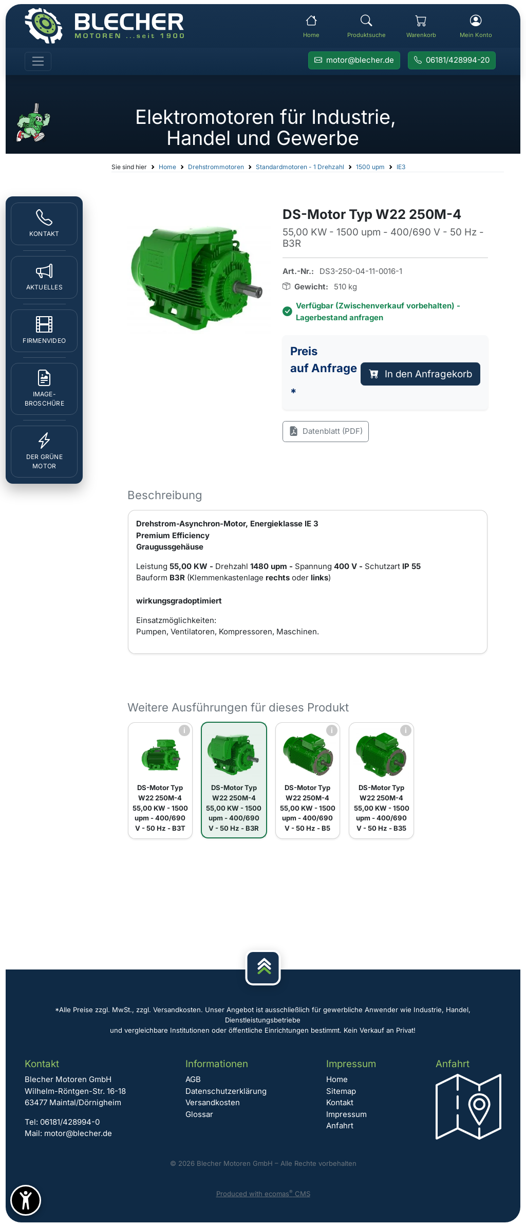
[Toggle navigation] (38, 61)
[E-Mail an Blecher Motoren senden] (354, 60)
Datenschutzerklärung (226, 1091)
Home (167, 167)
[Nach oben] (263, 967)
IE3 (401, 167)
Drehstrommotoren (216, 167)
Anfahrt (339, 1125)
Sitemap (341, 1091)
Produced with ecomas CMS (263, 1194)
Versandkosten (212, 1102)
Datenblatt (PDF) (326, 432)
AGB (193, 1079)
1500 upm (370, 167)
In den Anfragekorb (421, 374)
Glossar (199, 1114)
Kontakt (339, 1102)
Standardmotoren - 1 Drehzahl (300, 167)
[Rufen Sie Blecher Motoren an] (452, 60)
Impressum (346, 1114)
